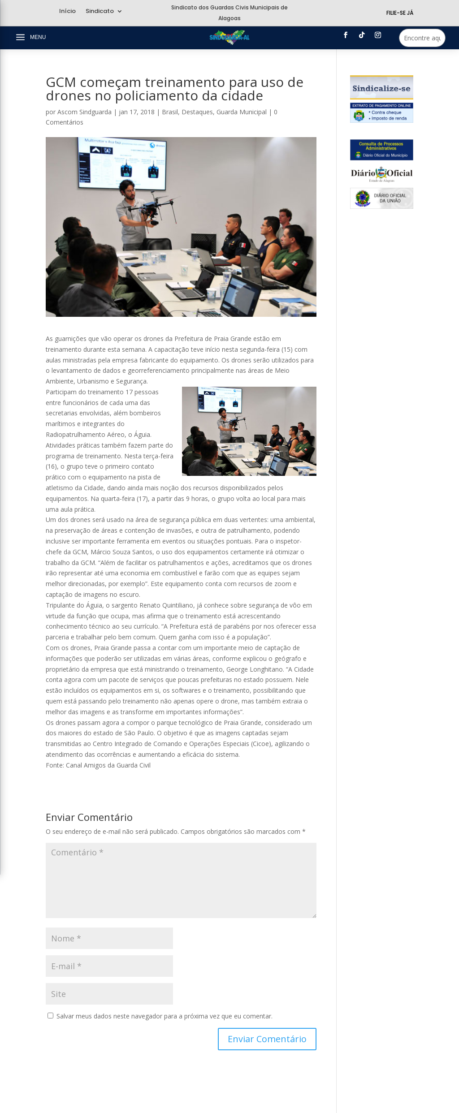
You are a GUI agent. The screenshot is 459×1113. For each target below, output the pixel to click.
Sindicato (100, 11)
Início (67, 11)
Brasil (170, 112)
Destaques (197, 112)
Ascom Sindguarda (84, 112)
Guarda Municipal (242, 112)
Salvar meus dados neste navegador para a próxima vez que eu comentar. (164, 1016)
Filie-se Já (399, 13)
